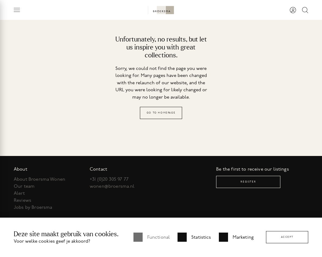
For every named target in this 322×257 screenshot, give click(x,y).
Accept (287, 237)
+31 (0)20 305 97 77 (109, 179)
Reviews (22, 200)
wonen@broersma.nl (112, 186)
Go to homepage (161, 112)
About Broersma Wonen (39, 179)
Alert (19, 193)
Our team (24, 186)
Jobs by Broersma (33, 207)
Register (248, 181)
